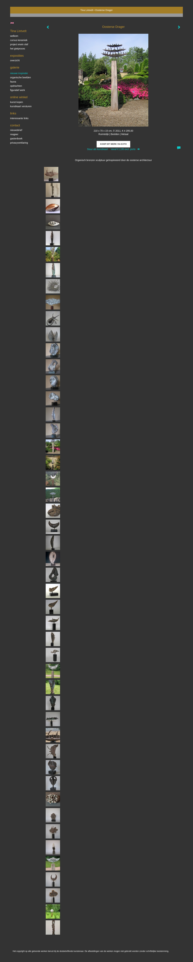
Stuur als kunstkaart (113, 149)
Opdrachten (16, 86)
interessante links (19, 118)
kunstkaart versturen (21, 106)
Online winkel (19, 97)
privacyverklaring (19, 142)
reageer (14, 134)
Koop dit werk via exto (113, 144)
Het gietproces (17, 48)
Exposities (17, 55)
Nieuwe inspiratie (19, 73)
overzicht (15, 60)
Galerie (14, 67)
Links (13, 113)
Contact (15, 125)
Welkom (14, 36)
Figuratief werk (17, 90)
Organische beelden (20, 77)
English (12, 23)
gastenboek (16, 138)
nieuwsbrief (16, 130)
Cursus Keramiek (18, 40)
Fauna (13, 81)
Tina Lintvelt (86, 10)
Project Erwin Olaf (19, 44)
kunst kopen (16, 102)
